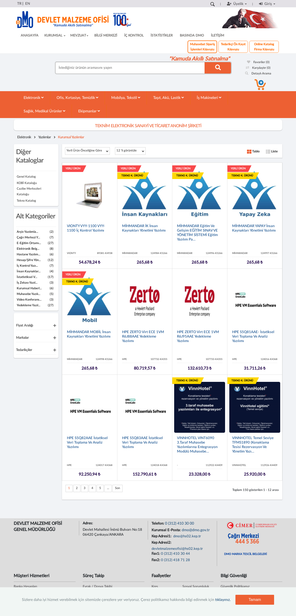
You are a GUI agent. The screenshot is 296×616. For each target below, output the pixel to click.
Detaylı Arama (258, 73)
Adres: (88, 523)
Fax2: (156, 560)
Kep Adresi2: (162, 542)
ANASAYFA (29, 35)
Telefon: (158, 523)
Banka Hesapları (25, 586)
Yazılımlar (44, 137)
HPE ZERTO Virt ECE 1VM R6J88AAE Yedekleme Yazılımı (143, 336)
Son (117, 488)
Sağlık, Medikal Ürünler (44, 111)
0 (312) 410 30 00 (179, 523)
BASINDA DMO (192, 35)
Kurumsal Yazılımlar (71, 137)
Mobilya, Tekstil (125, 98)
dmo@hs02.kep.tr (186, 536)
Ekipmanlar (89, 111)
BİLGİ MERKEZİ (105, 35)
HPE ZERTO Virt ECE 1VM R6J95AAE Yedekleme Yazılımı (198, 336)
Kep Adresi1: (162, 536)
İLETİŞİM (217, 35)
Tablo (253, 151)
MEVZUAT (79, 35)
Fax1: (156, 553)
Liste (272, 151)
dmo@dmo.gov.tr (196, 530)
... (108, 488)
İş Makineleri (209, 98)
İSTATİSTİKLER (162, 35)
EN (27, 3)
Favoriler (258, 62)
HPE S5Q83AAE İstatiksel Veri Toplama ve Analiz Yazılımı (142, 442)
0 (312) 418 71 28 (175, 560)
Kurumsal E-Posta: (167, 530)
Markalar (22, 337)
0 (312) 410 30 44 (175, 553)
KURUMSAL (55, 35)
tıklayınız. (223, 600)
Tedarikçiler (24, 350)
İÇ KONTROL (134, 35)
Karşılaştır (258, 67)
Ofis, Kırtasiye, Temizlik (77, 98)
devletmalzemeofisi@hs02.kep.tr (177, 549)
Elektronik (34, 98)
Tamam (255, 600)
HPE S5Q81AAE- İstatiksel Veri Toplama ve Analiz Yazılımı (253, 336)
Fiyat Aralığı (24, 325)
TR (19, 3)
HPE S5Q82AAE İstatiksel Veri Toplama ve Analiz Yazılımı (87, 442)
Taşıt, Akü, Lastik (168, 98)
